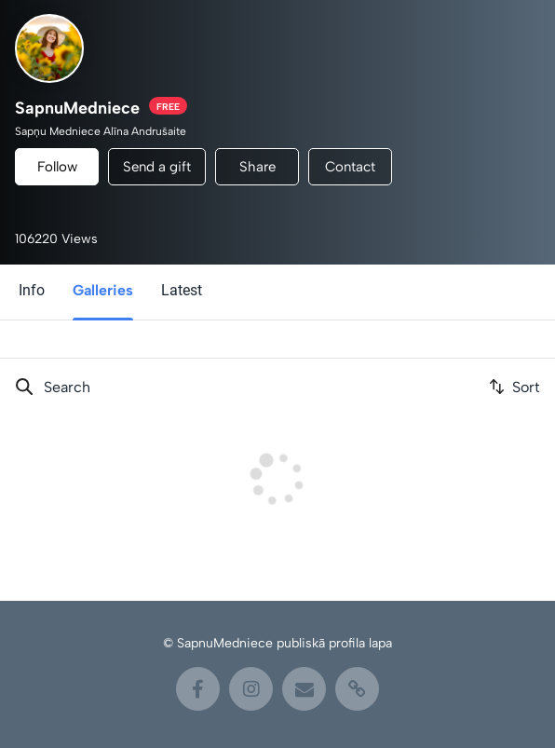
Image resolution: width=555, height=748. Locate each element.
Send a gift (157, 166)
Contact (350, 166)
